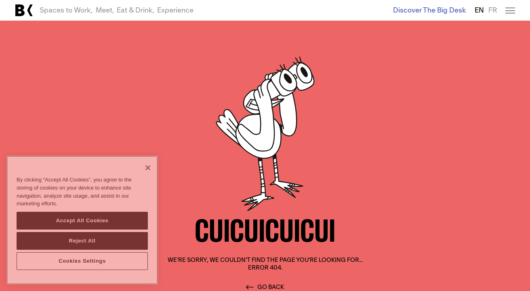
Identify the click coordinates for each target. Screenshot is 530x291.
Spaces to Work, (66, 10)
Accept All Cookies (82, 220)
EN (479, 10)
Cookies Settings (82, 261)
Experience (175, 10)
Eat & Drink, (135, 10)
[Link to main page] (24, 10)
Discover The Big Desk (429, 10)
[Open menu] (510, 10)
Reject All (82, 241)
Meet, (105, 10)
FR (492, 10)
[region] (82, 220)
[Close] (148, 168)
